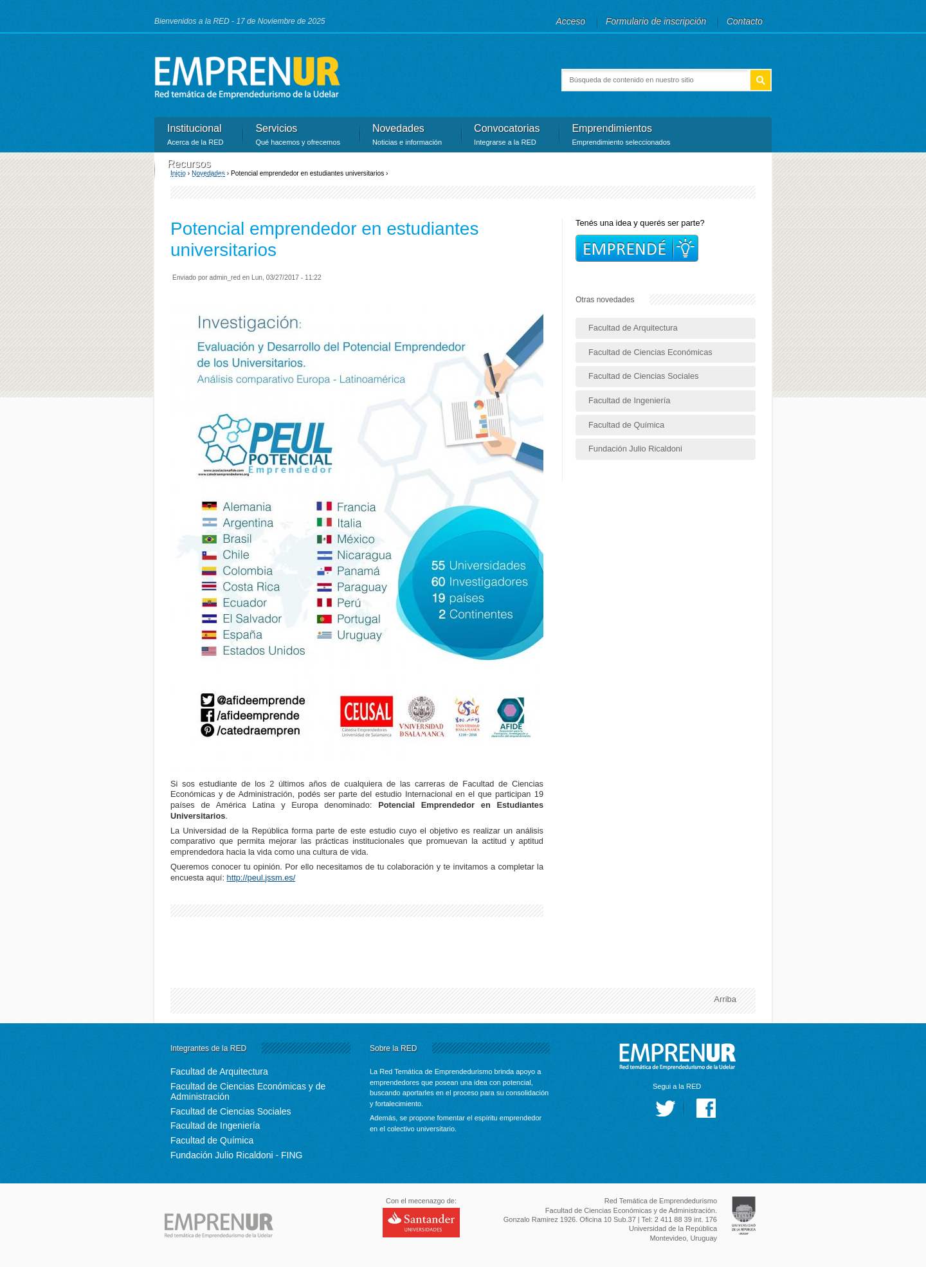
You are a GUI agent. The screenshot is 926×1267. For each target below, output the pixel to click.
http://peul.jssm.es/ (261, 877)
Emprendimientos (621, 135)
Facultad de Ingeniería (629, 400)
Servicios (297, 135)
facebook (706, 1108)
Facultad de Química (626, 425)
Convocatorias (507, 135)
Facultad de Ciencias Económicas (650, 352)
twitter (665, 1108)
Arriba (725, 999)
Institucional (195, 135)
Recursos (199, 170)
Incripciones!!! (637, 248)
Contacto (745, 21)
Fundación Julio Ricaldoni (635, 448)
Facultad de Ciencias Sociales (643, 376)
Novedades (407, 135)
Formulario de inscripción (656, 21)
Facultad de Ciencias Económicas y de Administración (247, 1091)
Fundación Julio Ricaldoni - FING (236, 1155)
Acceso (571, 21)
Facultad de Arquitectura (633, 328)
